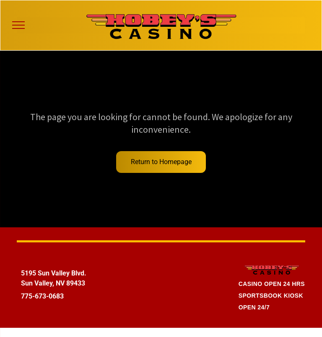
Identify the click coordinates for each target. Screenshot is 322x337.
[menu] (18, 25)
